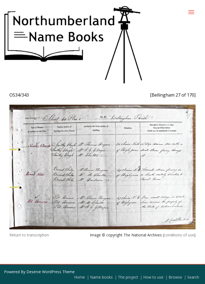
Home (79, 277)
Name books (101, 277)
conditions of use (179, 234)
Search (193, 277)
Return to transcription (29, 234)
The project (128, 277)
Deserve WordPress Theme (50, 271)
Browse (175, 277)
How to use (153, 277)
